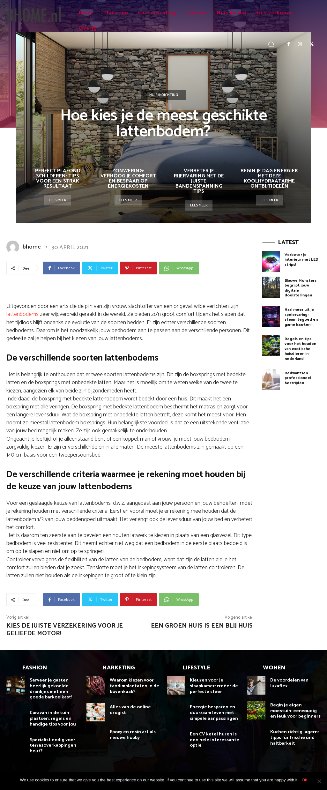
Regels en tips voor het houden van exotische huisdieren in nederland (303, 345)
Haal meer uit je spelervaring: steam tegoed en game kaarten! (301, 315)
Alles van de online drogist (129, 708)
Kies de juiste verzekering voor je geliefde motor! (64, 630)
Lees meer (57, 200)
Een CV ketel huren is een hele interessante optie (212, 737)
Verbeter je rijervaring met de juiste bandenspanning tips (199, 181)
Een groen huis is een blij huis (202, 626)
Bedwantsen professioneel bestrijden (298, 373)
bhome (32, 247)
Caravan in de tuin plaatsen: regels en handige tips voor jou (51, 717)
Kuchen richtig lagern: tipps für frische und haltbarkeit (292, 736)
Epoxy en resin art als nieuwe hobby (131, 733)
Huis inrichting (163, 95)
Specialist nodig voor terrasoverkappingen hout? (51, 743)
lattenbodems (22, 314)
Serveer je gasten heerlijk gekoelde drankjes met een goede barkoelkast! (54, 688)
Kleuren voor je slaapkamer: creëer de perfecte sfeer (212, 685)
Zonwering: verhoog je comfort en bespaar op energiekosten (128, 178)
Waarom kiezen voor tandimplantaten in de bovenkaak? (132, 685)
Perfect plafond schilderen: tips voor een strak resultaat (57, 178)
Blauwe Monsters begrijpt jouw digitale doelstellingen (300, 287)
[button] (271, 44)
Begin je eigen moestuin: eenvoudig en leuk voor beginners (295, 710)
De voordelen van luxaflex (288, 682)
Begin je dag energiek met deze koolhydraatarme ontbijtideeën (269, 178)
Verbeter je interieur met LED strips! (301, 259)
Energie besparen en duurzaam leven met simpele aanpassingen (212, 711)
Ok (304, 780)
